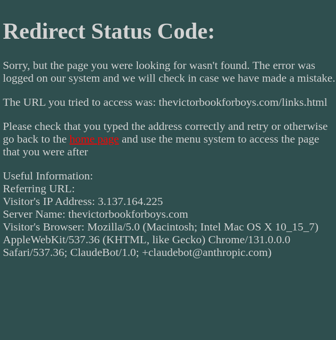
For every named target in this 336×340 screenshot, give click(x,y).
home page (94, 139)
